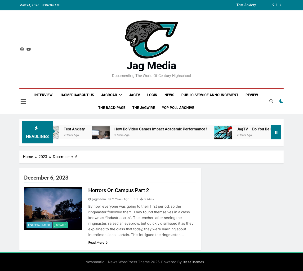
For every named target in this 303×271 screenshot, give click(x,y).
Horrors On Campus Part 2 (118, 190)
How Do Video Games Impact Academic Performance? (167, 129)
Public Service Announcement (209, 95)
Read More (98, 242)
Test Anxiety (246, 5)
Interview (43, 95)
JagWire (60, 225)
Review (251, 95)
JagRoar (109, 95)
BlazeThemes (193, 262)
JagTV (134, 95)
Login (152, 95)
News (169, 95)
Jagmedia (99, 199)
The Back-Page (111, 108)
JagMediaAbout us (77, 95)
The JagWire (143, 108)
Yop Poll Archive (178, 108)
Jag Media (151, 65)
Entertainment (39, 225)
